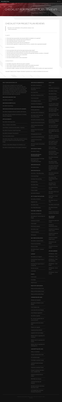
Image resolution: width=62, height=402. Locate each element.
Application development (36, 213)
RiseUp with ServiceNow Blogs (37, 294)
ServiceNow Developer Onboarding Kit (10, 133)
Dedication (31, 397)
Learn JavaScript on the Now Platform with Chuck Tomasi (54, 115)
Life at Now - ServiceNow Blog (37, 173)
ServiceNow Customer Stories (37, 240)
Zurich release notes (35, 307)
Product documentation (36, 243)
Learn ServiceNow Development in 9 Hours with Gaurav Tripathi (54, 153)
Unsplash (31, 396)
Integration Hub (34, 201)
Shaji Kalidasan (24, 396)
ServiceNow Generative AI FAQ (37, 95)
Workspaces (33, 234)
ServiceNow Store (34, 204)
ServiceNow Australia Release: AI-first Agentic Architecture (14, 147)
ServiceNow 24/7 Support (36, 256)
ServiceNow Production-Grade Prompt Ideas (12, 130)
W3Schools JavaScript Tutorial (37, 367)
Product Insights (34, 190)
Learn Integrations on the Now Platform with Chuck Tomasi (54, 131)
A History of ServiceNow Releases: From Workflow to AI (14, 144)
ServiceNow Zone (5, 1)
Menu (60, 1)
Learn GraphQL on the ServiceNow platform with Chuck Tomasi (53, 143)
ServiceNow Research (35, 193)
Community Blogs (34, 176)
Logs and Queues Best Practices (37, 136)
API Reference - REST (53, 253)
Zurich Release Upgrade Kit (36, 312)
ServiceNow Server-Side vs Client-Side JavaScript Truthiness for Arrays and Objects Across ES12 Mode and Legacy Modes (15, 140)
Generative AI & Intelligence (36, 103)
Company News (34, 187)
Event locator (33, 276)
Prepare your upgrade (35, 327)
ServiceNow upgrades (35, 315)
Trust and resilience (35, 232)
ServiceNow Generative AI (36, 85)
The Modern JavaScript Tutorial (37, 360)
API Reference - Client (53, 256)
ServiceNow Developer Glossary (37, 119)
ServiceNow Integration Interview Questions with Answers (14, 111)
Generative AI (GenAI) (35, 220)
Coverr (37, 396)
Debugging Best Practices (36, 134)
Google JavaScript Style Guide (37, 354)
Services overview (34, 268)
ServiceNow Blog (34, 184)
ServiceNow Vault (34, 229)
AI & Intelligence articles (36, 100)
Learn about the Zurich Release (37, 310)
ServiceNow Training (35, 151)
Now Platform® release (36, 207)
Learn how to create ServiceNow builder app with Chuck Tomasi (54, 110)
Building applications (35, 109)
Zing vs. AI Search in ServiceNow (9, 124)
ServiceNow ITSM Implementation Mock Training (53, 179)
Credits (43, 396)
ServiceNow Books (35, 167)
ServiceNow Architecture (8, 99)
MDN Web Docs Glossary (36, 378)
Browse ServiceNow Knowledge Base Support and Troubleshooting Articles (37, 160)
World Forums (34, 282)
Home (50, 85)
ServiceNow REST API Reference (37, 112)
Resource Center (34, 246)
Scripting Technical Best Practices (38, 122)
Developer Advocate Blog (36, 178)
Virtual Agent (33, 223)
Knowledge (33, 279)
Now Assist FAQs (34, 92)
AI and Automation (35, 98)
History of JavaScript (35, 351)
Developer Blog (34, 181)
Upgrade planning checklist (36, 330)
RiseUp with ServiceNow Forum (37, 288)
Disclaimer (40, 396)
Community (33, 270)
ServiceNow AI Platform (36, 199)
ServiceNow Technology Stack (9, 121)
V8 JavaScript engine (35, 357)
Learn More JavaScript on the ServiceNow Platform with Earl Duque (54, 121)
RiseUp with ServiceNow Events (37, 291)
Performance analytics (35, 226)
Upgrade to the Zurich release (37, 332)
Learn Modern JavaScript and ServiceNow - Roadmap (13, 127)
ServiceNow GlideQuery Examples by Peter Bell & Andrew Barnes (54, 137)
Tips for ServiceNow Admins (8, 136)
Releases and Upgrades (36, 300)
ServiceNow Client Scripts (54, 204)
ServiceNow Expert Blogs (8, 105)
